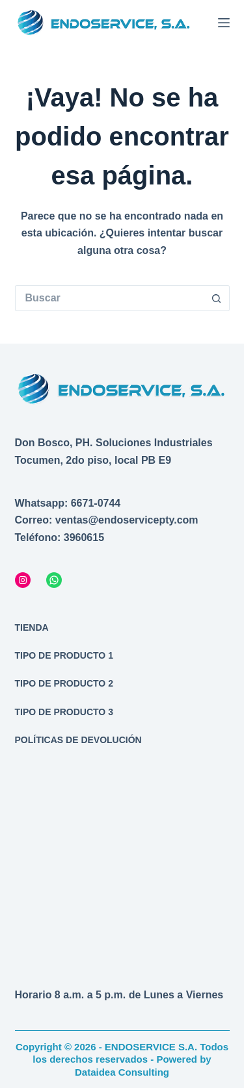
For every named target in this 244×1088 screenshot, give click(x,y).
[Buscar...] (109, 298)
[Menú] (224, 23)
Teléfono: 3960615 (60, 537)
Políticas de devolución (78, 740)
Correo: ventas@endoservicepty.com (106, 519)
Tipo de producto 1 (64, 655)
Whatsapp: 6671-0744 (68, 503)
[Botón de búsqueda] (217, 298)
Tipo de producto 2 (64, 683)
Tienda (32, 627)
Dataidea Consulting (122, 1072)
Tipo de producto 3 (64, 712)
